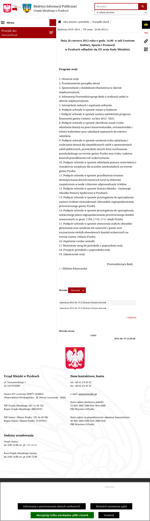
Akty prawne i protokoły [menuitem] (15, 36)
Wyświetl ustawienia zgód (111, 506)
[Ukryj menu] (52, 22)
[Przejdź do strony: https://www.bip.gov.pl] (146, 33)
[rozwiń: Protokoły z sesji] (53, 115)
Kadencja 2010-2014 (68, 29)
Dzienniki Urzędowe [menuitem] (13, 218)
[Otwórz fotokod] (146, 49)
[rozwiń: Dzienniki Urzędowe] (53, 218)
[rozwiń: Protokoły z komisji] (53, 133)
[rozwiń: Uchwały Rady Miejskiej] (53, 54)
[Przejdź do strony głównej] (40, 8)
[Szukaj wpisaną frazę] (143, 6)
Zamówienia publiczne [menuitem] (15, 184)
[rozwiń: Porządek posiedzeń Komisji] (53, 124)
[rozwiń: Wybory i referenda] (53, 225)
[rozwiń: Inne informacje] (53, 253)
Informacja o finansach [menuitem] (15, 191)
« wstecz (131, 317)
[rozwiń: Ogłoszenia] (53, 205)
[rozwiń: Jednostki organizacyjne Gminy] (53, 198)
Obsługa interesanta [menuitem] (13, 170)
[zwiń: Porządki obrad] (53, 71)
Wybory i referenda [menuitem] (12, 225)
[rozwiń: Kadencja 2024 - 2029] (53, 80)
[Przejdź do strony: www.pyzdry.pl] (146, 41)
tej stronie (109, 486)
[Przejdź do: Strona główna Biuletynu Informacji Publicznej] (59, 21)
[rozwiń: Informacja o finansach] (53, 191)
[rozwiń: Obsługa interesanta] (53, 170)
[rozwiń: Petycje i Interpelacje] (53, 212)
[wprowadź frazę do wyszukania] (116, 6)
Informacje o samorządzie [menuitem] (17, 29)
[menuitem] (28, 45)
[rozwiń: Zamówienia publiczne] (53, 184)
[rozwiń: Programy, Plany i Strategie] (53, 142)
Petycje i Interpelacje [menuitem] (13, 211)
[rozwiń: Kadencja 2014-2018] (53, 98)
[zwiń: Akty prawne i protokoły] (53, 36)
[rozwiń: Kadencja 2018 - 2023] (53, 89)
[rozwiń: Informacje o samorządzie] (53, 29)
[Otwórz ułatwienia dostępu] (146, 25)
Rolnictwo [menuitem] (7, 239)
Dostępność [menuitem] (8, 232)
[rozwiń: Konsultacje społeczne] (53, 246)
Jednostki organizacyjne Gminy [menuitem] (20, 198)
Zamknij (109, 515)
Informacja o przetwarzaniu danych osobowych (51, 506)
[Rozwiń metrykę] (77, 290)
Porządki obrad (101, 21)
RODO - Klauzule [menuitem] (11, 177)
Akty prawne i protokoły (76, 21)
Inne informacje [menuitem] (11, 253)
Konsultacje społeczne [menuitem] (14, 246)
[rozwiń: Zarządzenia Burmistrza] (53, 62)
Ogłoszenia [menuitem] (8, 205)
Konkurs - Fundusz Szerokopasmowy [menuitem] (23, 259)
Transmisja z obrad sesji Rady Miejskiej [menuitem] (24, 164)
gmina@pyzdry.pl (88, 394)
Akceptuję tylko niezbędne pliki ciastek (62, 515)
